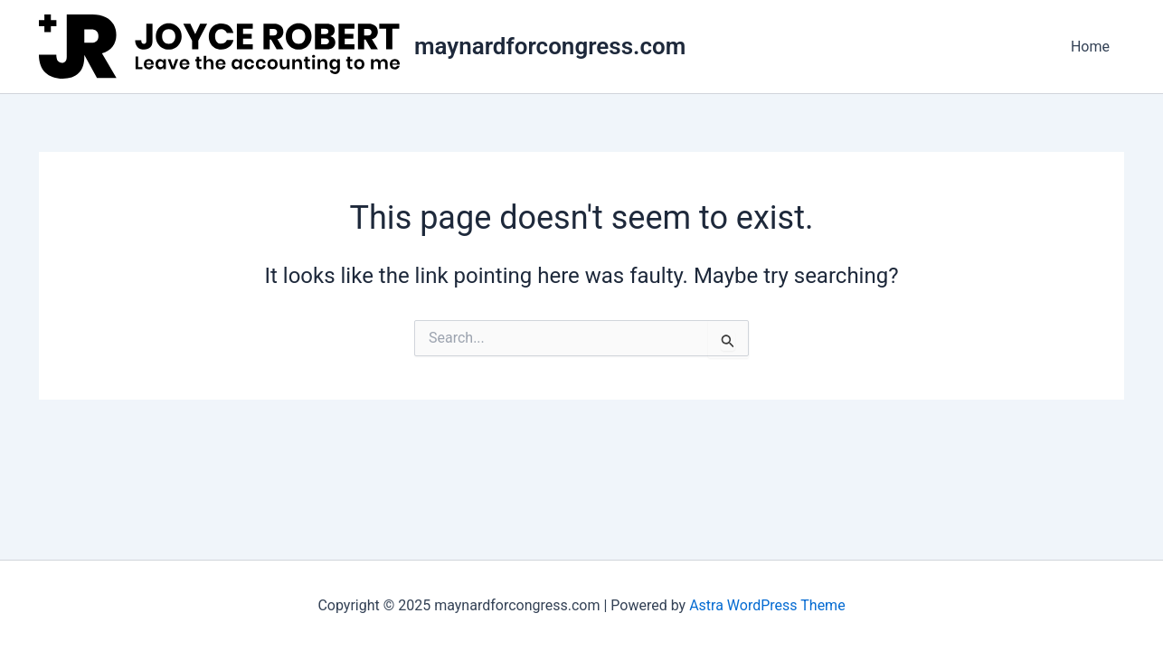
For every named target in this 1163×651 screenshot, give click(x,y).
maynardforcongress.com (550, 46)
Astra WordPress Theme (767, 605)
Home (1090, 46)
